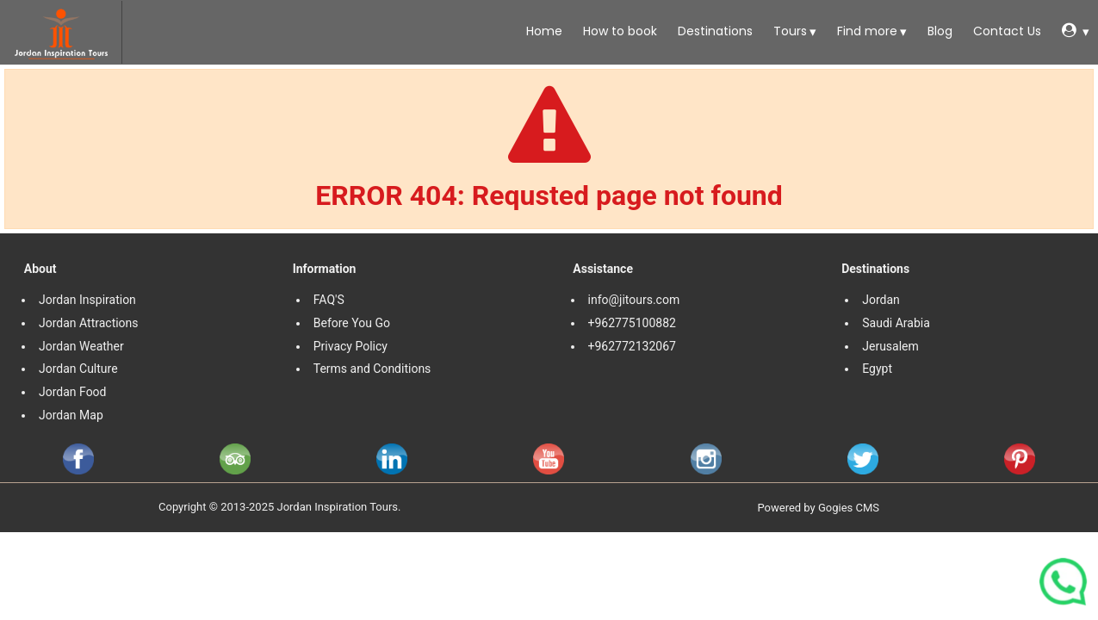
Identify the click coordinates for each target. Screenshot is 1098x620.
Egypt (878, 368)
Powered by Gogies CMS (818, 507)
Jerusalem (891, 346)
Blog (938, 31)
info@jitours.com (634, 300)
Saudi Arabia (896, 323)
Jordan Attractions (89, 323)
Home (542, 31)
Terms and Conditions (373, 368)
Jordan (881, 300)
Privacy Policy (350, 346)
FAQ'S (328, 300)
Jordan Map (71, 415)
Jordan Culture (78, 368)
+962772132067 (632, 346)
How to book (618, 31)
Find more (865, 31)
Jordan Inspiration (87, 300)
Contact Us (1005, 31)
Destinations (713, 31)
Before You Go (351, 323)
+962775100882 (632, 323)
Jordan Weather (81, 346)
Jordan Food (73, 392)
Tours (788, 31)
